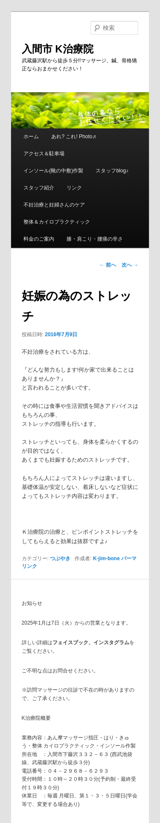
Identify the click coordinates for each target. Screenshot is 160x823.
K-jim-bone (106, 558)
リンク (74, 188)
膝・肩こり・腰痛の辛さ (95, 239)
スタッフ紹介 (38, 188)
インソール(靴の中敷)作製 (53, 171)
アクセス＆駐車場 (43, 154)
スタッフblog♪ (112, 171)
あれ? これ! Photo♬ (73, 137)
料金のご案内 (38, 239)
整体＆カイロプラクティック (56, 222)
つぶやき (60, 558)
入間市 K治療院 (57, 49)
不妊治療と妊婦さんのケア (54, 205)
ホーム (31, 137)
